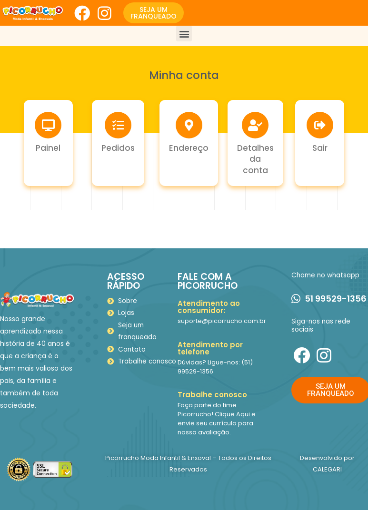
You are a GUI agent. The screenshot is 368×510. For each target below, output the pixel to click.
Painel (48, 148)
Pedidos (118, 148)
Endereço (189, 148)
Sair (320, 148)
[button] (153, 12)
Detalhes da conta (255, 159)
